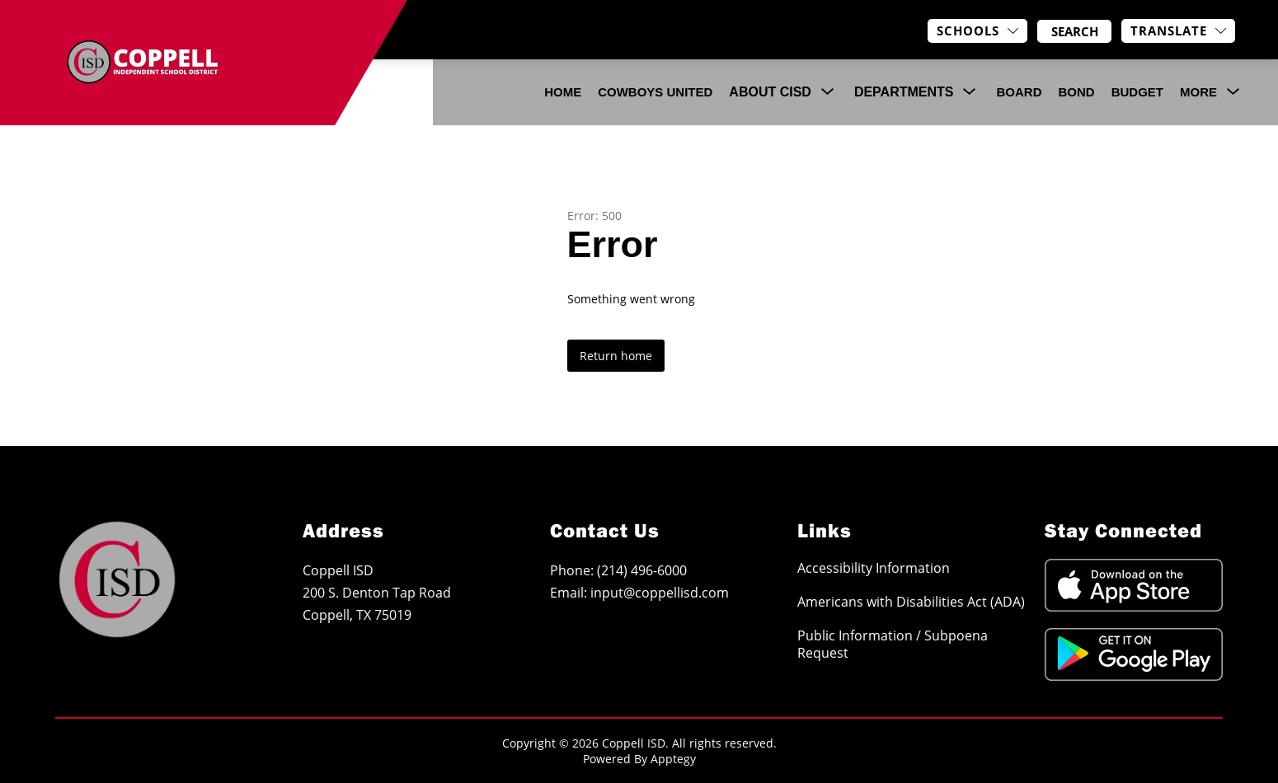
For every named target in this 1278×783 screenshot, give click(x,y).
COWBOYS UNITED (655, 92)
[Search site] (1074, 31)
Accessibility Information (873, 567)
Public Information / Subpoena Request (892, 643)
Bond (1076, 92)
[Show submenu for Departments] (904, 92)
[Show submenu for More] (1198, 92)
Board (1018, 92)
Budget (1137, 92)
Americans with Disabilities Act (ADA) (911, 601)
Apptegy (673, 759)
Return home (616, 355)
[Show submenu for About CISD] (770, 92)
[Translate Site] (1178, 31)
